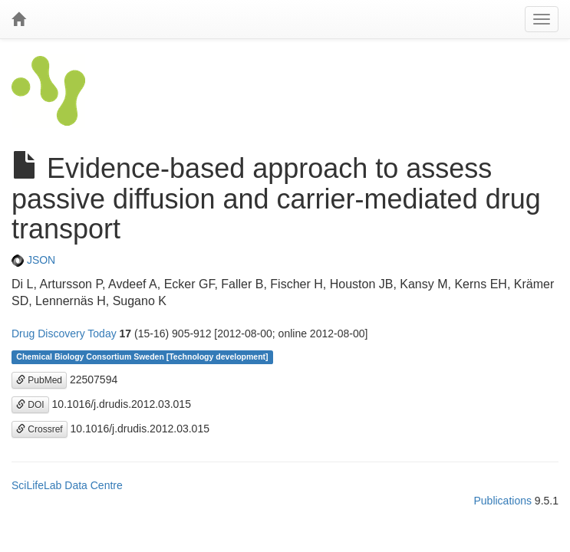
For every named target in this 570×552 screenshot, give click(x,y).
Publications (502, 501)
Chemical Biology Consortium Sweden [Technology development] (142, 357)
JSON (33, 260)
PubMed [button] (39, 380)
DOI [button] (30, 404)
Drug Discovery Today (64, 333)
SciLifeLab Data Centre (67, 485)
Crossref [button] (39, 429)
